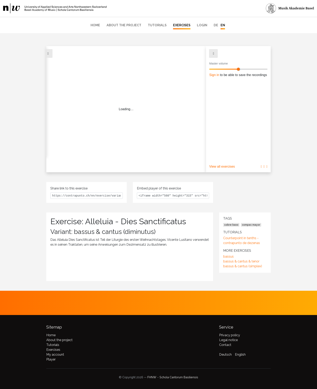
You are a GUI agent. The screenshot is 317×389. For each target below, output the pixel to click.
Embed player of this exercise (159, 188)
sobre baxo (231, 224)
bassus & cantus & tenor (241, 261)
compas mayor (251, 224)
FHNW (151, 377)
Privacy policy (229, 335)
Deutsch (225, 354)
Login (202, 25)
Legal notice (228, 340)
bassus (228, 256)
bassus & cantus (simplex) (242, 266)
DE (216, 25)
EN (223, 25)
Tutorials (157, 25)
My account (55, 354)
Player (51, 359)
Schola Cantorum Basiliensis (179, 377)
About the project (124, 25)
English (240, 354)
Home (95, 25)
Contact (225, 345)
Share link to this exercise (69, 188)
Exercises (181, 25)
